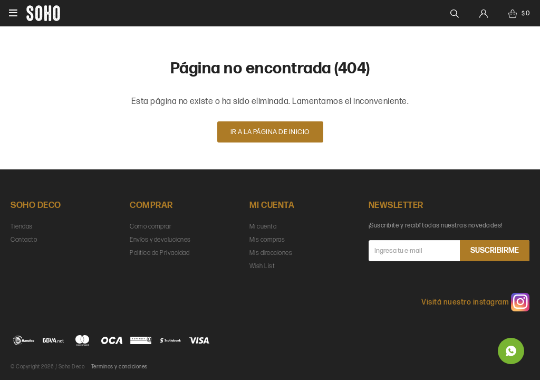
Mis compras (267, 240)
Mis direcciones (271, 253)
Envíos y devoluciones (160, 240)
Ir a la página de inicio (270, 132)
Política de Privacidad (159, 253)
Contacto (24, 240)
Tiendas (22, 227)
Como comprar (150, 227)
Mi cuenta (263, 227)
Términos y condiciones (119, 367)
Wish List (262, 266)
